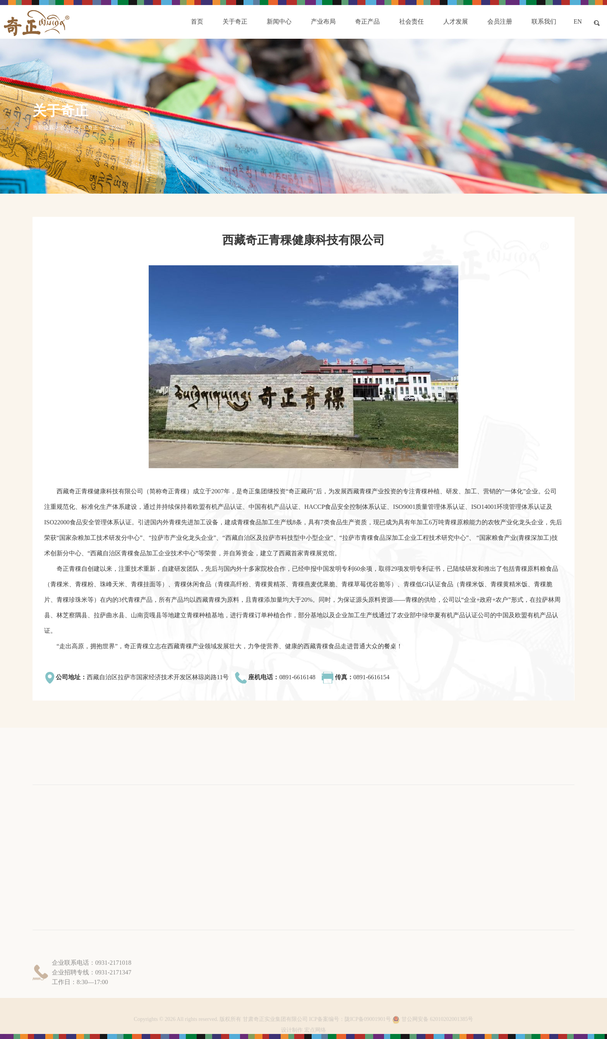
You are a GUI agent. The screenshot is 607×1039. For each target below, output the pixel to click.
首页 (65, 128)
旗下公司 (115, 128)
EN (578, 21)
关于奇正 (87, 128)
